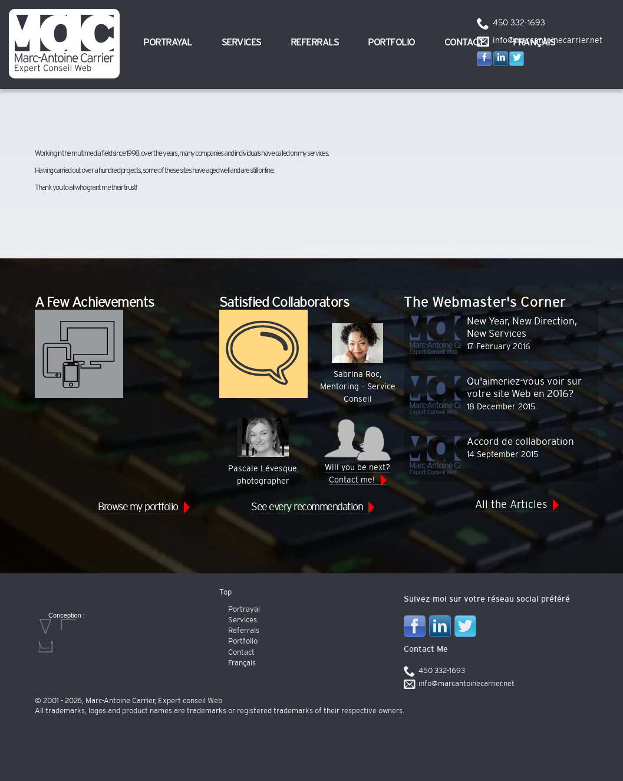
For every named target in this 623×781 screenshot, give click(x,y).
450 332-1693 (519, 23)
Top (225, 592)
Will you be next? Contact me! (357, 451)
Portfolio (391, 42)
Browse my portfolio (138, 507)
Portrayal (167, 42)
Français (242, 663)
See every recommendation (306, 507)
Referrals (315, 42)
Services (241, 42)
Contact (464, 42)
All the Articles (511, 505)
